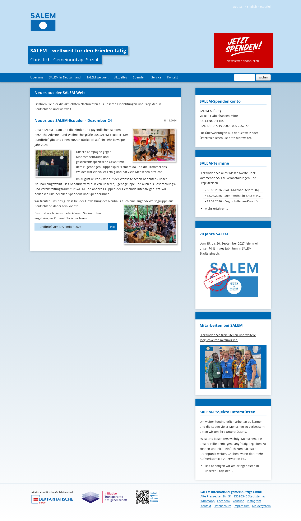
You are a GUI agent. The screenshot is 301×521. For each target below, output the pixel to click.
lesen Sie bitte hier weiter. (233, 138)
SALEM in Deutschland (65, 77)
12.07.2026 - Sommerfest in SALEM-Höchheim (235, 196)
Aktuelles (120, 77)
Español (265, 7)
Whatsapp (207, 501)
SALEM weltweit (97, 77)
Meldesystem (261, 506)
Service (156, 77)
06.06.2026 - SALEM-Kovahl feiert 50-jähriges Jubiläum (235, 190)
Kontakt (172, 77)
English (252, 7)
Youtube (238, 501)
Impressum (242, 506)
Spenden (139, 77)
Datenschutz (222, 506)
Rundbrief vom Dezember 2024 (77, 226)
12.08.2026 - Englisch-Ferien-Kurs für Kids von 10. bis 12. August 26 (235, 201)
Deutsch (238, 7)
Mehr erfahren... (216, 209)
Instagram (254, 501)
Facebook (223, 501)
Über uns (36, 77)
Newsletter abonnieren (243, 61)
